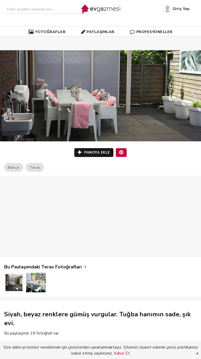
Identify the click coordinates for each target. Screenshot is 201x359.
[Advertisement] (100, 216)
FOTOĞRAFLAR (46, 31)
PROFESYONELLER (151, 31)
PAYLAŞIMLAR (97, 31)
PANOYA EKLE (94, 152)
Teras (34, 167)
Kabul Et (122, 353)
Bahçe (13, 167)
